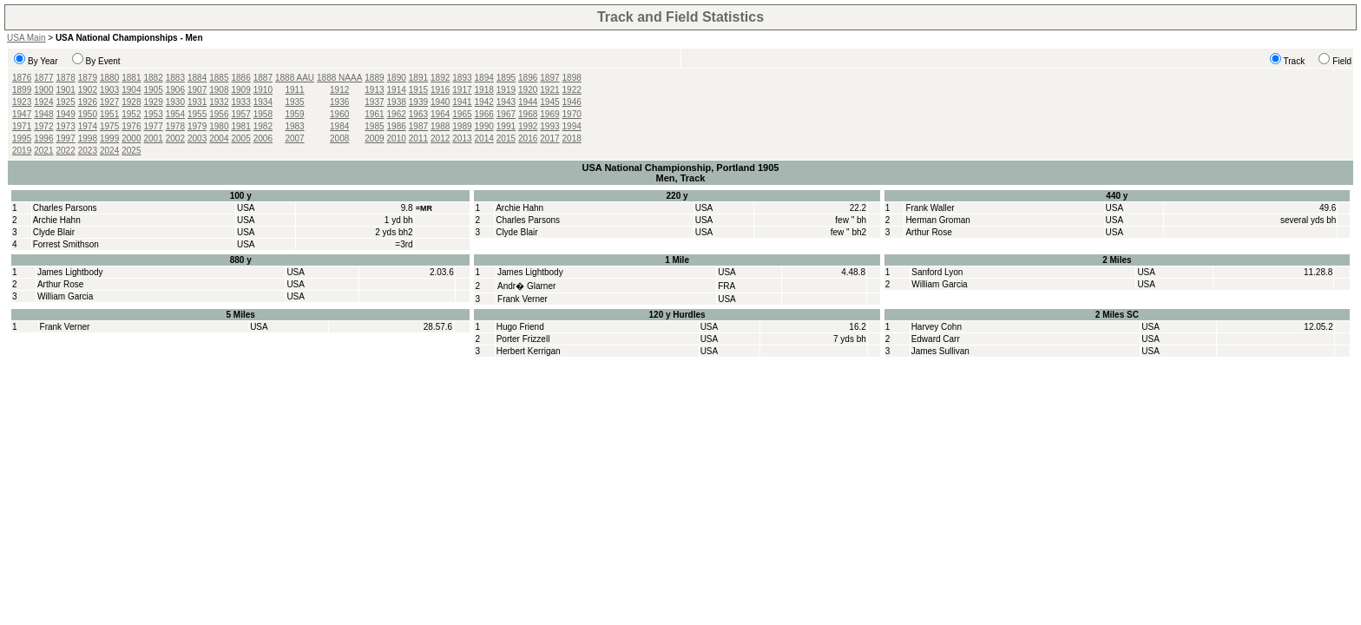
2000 (131, 138)
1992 (527, 126)
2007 (294, 138)
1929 (153, 102)
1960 (339, 114)
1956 (218, 114)
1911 (294, 90)
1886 (241, 77)
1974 (87, 126)
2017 (549, 138)
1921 (549, 90)
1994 (572, 126)
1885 (218, 77)
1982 (263, 126)
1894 (484, 77)
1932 (218, 102)
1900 (43, 90)
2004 (218, 138)
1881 (131, 77)
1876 (21, 77)
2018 (572, 138)
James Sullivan (940, 351)
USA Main (26, 38)
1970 (572, 114)
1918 (484, 90)
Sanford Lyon (937, 272)
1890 (396, 77)
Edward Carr (935, 339)
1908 (218, 90)
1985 (374, 126)
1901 (66, 90)
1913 (374, 90)
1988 (440, 126)
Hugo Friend (520, 327)
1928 (131, 102)
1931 (197, 102)
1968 (527, 114)
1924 (43, 102)
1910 (263, 90)
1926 (87, 102)
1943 (506, 102)
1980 (218, 126)
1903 (109, 90)
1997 (66, 138)
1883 (175, 77)
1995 (21, 138)
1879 (87, 77)
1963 (418, 114)
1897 (549, 77)
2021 (43, 150)
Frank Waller (929, 208)
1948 (43, 114)
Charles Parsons (65, 208)
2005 (241, 138)
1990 (484, 126)
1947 (21, 114)
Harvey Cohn (936, 327)
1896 (527, 77)
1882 (153, 77)
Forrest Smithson (66, 244)
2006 (263, 138)
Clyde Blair (54, 232)
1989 (461, 126)
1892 (440, 77)
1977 (153, 126)
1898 (572, 77)
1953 (153, 114)
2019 (21, 150)
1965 (461, 114)
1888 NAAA (339, 77)
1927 (109, 102)
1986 (396, 126)
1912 (339, 90)
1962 (396, 114)
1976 (131, 126)
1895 (506, 77)
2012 (440, 138)
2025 (131, 150)
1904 (131, 90)
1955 (197, 114)
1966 (484, 114)
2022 (66, 150)
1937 (374, 102)
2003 (197, 138)
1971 (21, 126)
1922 (572, 90)
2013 (461, 138)
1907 (197, 90)
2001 (153, 138)
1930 (175, 102)
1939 (418, 102)
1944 (527, 102)
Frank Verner (522, 299)
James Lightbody (70, 272)
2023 (87, 150)
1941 (461, 102)
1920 (527, 90)
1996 (43, 138)
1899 (21, 90)
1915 (418, 90)
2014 (484, 138)
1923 (21, 102)
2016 (527, 138)
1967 (506, 114)
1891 (418, 77)
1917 (461, 90)
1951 (109, 114)
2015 (506, 138)
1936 (339, 102)
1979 (197, 126)
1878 (66, 77)
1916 (440, 90)
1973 (66, 126)
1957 (241, 114)
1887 (263, 77)
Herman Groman (937, 220)
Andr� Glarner (526, 286)
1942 (484, 102)
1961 (374, 114)
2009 (374, 138)
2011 (418, 138)
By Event (103, 61)
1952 (131, 114)
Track (1294, 61)
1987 (418, 126)
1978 (175, 126)
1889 (374, 77)
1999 (109, 138)
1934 (263, 102)
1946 (572, 102)
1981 (241, 126)
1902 (87, 90)
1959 (294, 114)
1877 (43, 77)
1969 (549, 114)
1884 (197, 77)
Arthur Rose (928, 232)
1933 (241, 102)
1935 (294, 102)
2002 (175, 138)
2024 (109, 150)
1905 (153, 90)
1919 (506, 90)
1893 (461, 77)
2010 (396, 138)
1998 (87, 138)
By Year (42, 61)
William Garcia (65, 296)
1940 (440, 102)
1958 (263, 114)
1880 (109, 77)
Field (1341, 61)
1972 (43, 126)
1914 (396, 90)
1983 (294, 126)
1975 (109, 126)
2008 (339, 138)
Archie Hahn (57, 220)
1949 (66, 114)
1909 (241, 90)
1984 (339, 126)
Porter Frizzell (523, 339)
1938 (396, 102)
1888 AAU (294, 77)
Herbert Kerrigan (528, 351)
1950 (87, 114)
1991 (506, 126)
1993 (549, 126)
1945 (549, 102)
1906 (175, 90)
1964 (440, 114)
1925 (66, 102)
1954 (175, 114)
